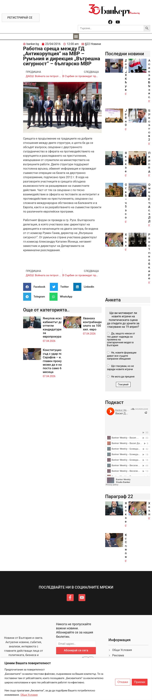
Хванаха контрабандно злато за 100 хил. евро (93, 323)
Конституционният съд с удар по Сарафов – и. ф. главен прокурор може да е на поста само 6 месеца (56, 361)
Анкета (113, 300)
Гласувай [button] (123, 384)
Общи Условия (29, 694)
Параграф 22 (119, 496)
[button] (76, 36)
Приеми (139, 682)
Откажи (122, 682)
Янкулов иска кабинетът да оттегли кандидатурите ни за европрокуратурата (57, 327)
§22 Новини (93, 44)
